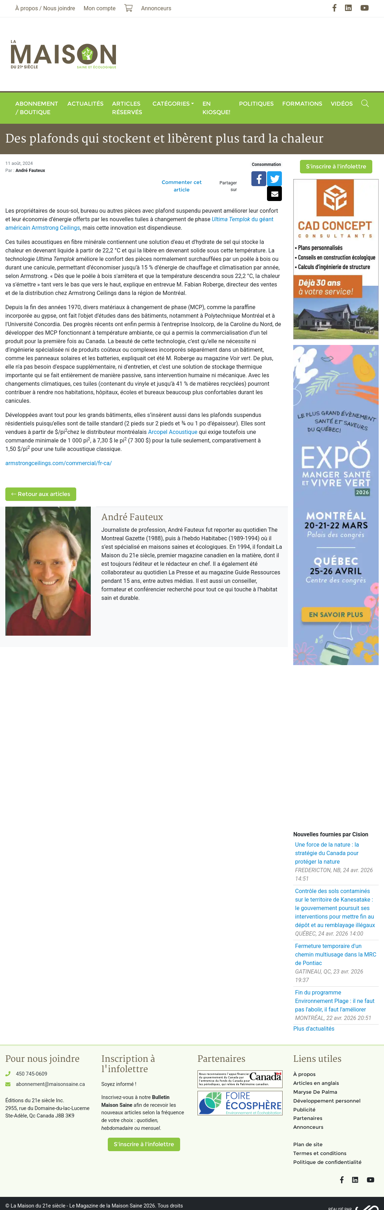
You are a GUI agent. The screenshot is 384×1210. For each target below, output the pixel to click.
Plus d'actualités (313, 1028)
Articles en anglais (316, 1083)
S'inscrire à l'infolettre (336, 166)
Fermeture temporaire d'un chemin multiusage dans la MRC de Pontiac (335, 954)
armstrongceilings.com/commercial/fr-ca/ (58, 463)
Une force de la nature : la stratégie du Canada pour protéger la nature (327, 853)
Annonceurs (308, 1127)
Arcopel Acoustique (172, 432)
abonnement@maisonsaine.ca (50, 1084)
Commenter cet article (182, 186)
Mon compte (100, 8)
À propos (304, 1074)
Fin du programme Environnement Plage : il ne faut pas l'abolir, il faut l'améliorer (334, 1001)
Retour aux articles (40, 494)
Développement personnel (327, 1101)
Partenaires (307, 1118)
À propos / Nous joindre (45, 8)
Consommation (266, 164)
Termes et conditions (319, 1153)
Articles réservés (127, 108)
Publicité (304, 1109)
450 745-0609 (31, 1074)
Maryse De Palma (315, 1092)
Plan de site (308, 1144)
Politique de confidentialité (327, 1162)
